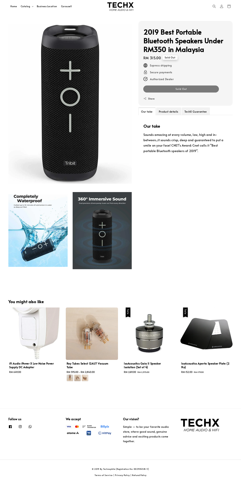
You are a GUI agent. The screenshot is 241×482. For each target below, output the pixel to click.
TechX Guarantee (195, 111)
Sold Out (181, 89)
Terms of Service (104, 475)
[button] (214, 6)
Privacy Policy (122, 475)
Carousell (66, 6)
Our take (147, 111)
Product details (168, 111)
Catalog (25, 6)
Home (13, 6)
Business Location (47, 6)
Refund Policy (139, 475)
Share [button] (149, 98)
